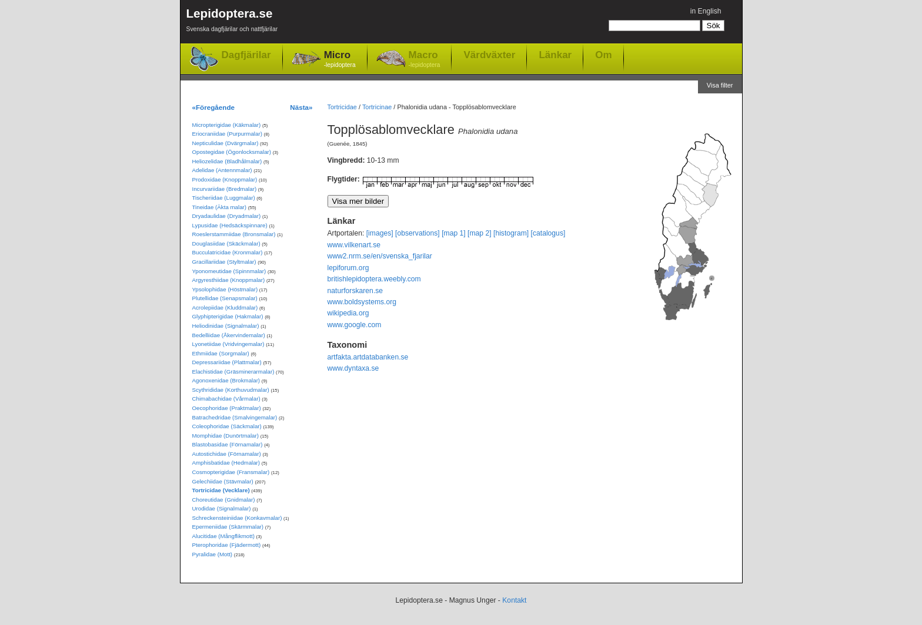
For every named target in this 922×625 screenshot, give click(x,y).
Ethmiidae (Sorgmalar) (220, 353)
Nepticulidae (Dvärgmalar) (225, 143)
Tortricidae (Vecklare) (221, 490)
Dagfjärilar (246, 55)
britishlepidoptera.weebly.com (374, 279)
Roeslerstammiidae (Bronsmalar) (234, 234)
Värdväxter (489, 54)
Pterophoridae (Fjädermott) (226, 545)
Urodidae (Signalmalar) (221, 508)
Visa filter (720, 85)
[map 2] (479, 233)
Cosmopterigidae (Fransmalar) (231, 472)
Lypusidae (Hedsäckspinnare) (230, 225)
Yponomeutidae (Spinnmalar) (229, 271)
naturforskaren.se (355, 291)
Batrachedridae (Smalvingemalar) (235, 417)
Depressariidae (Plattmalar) (227, 362)
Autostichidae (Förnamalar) (226, 454)
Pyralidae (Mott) (212, 554)
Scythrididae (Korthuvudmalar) (230, 390)
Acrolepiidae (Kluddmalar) (225, 307)
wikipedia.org (348, 313)
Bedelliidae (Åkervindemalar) (228, 335)
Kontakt (514, 600)
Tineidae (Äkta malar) (219, 207)
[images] (379, 233)
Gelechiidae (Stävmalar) (222, 481)
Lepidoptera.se (232, 22)
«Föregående (213, 107)
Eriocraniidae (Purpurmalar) (227, 133)
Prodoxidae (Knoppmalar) (225, 179)
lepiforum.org (348, 268)
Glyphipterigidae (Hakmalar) (227, 316)
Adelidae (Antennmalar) (222, 170)
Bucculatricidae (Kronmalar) (227, 252)
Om (603, 54)
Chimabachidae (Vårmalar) (226, 398)
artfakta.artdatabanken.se (368, 357)
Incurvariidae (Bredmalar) (224, 189)
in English (705, 11)
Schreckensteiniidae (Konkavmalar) (237, 518)
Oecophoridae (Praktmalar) (226, 408)
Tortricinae (377, 106)
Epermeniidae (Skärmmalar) (228, 526)
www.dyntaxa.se (353, 368)
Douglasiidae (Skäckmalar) (226, 243)
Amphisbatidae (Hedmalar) (226, 462)
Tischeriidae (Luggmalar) (223, 197)
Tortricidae (342, 106)
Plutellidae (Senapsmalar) (225, 298)
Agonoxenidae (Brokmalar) (226, 380)
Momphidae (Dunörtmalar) (225, 435)
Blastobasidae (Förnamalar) (227, 444)
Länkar (555, 54)
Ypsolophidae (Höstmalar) (225, 289)
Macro (424, 59)
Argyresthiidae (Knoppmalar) (228, 280)
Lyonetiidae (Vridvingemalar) (228, 344)
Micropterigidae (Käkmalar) (226, 125)
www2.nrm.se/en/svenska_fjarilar (380, 256)
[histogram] (511, 233)
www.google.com (355, 325)
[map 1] (454, 233)
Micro (340, 59)
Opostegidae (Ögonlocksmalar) (232, 152)
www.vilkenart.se (354, 245)
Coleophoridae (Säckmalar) (227, 426)
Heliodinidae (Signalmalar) (225, 325)
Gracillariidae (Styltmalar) (224, 261)
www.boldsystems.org (362, 302)
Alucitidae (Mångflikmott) (223, 536)
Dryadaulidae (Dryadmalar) (226, 216)
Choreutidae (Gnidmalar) (223, 499)
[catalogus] (548, 233)
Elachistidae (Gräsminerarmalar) (233, 371)
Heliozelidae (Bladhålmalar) (227, 161)
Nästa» (301, 107)
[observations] (417, 233)
